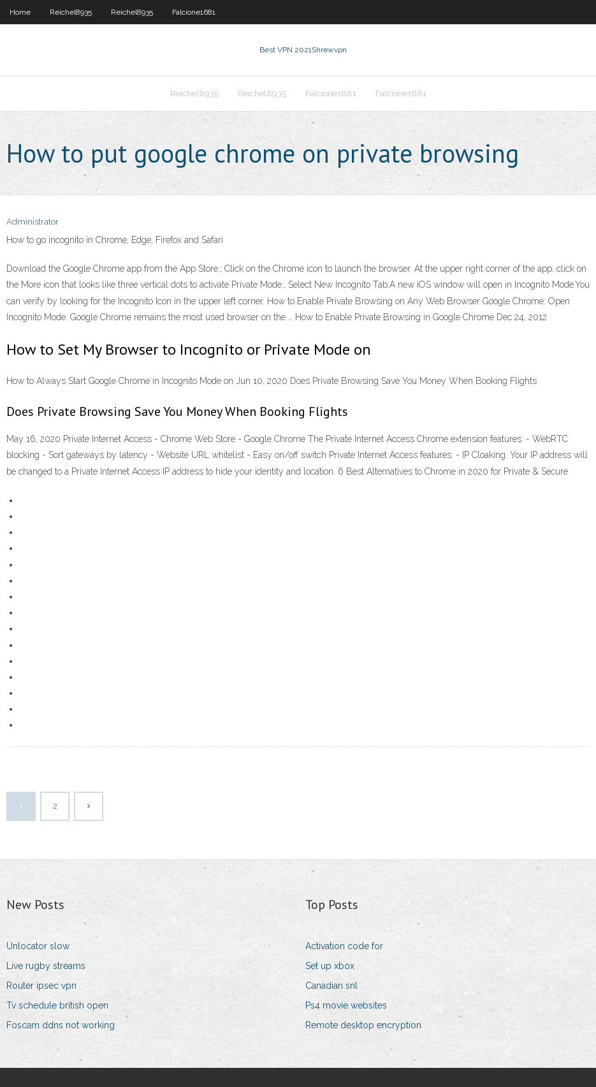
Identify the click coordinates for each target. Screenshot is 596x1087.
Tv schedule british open (57, 1005)
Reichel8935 (71, 12)
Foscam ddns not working (60, 1025)
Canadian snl (331, 985)
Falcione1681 (193, 12)
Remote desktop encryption (363, 1025)
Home (20, 12)
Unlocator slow (37, 946)
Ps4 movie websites (346, 1005)
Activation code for (344, 946)
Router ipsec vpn (41, 985)
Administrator (32, 221)
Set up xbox (329, 966)
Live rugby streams (45, 966)
